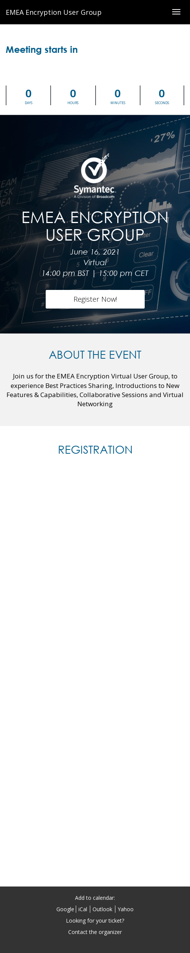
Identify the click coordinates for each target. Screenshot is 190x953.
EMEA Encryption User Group (54, 12)
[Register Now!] (95, 299)
